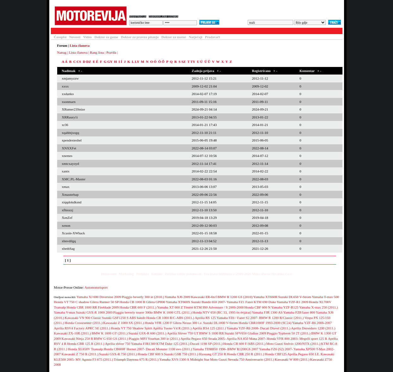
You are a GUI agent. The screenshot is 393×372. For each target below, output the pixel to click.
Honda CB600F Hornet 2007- (124, 349)
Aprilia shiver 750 (117, 343)
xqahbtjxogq (70, 133)
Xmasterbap (70, 194)
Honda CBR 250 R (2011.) (245, 354)
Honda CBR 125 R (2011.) (85, 343)
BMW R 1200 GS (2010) (234, 297)
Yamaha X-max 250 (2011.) (318, 307)
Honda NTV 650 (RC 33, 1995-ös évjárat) (221, 312)
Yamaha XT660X (178, 302)
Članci (78, 31)
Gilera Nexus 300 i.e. (188, 323)
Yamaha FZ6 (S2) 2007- (276, 349)
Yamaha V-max (65, 312)
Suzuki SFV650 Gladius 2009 (245, 333)
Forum (134, 31)
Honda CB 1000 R (132, 302)
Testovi (58, 31)
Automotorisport (96, 287)
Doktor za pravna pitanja (140, 37)
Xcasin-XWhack (73, 233)
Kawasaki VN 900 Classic (83, 318)
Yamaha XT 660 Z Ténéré (175, 307)
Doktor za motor (173, 37)
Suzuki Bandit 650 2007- (208, 302)
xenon (66, 225)
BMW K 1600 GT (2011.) (110, 333)
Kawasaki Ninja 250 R (77, 338)
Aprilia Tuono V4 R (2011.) (172, 328)
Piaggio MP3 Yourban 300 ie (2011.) (154, 338)
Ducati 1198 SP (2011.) (206, 343)
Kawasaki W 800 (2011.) (292, 359)
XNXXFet (69, 148)
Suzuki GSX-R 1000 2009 (94, 312)
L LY (135, 61)
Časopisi (60, 37)
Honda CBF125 (276, 354)
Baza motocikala (106, 31)
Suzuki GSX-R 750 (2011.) (118, 354)
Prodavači (212, 37)
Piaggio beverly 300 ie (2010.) (143, 297)
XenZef (67, 217)
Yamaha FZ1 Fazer (240, 302)
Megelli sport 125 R (313, 338)
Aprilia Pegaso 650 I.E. (303, 354)
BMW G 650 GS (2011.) (111, 338)
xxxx (65, 86)
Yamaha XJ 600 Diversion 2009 (98, 297)
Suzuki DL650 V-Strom (294, 297)
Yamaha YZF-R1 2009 (292, 302)
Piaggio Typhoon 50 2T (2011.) (289, 333)
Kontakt (156, 274)
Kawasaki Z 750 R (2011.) (80, 354)
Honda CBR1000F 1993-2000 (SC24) (265, 323)
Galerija (155, 31)
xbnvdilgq (69, 241)
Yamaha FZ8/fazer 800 (299, 312)
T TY (191, 61)
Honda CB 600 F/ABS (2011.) (244, 343)
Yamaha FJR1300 (143, 343)
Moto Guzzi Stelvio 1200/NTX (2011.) (293, 343)
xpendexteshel (72, 140)
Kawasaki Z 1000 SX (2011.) (123, 323)
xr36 (65, 125)
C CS (77, 61)
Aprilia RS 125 (205, 318)
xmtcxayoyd (70, 163)
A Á (65, 61)
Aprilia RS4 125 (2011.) (209, 328)
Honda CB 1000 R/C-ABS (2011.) (170, 318)
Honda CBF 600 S (150, 354)
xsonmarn (69, 102)
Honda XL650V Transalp (85, 349)
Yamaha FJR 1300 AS (267, 312)
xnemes (67, 156)
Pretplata (142, 274)
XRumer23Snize (73, 109)
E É (95, 61)
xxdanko (68, 94)
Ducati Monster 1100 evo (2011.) (169, 349)
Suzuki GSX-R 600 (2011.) (147, 333)
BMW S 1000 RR (211, 333)
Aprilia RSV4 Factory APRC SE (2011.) (82, 328)
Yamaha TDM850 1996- (210, 349)
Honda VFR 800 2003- (283, 338)
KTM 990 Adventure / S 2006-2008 (219, 307)
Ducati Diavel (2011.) (275, 328)
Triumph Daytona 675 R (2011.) (136, 359)
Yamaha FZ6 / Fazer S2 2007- (237, 318)
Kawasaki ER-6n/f (204, 297)
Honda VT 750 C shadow (71, 302)
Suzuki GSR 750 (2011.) (181, 354)
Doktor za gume (106, 37)
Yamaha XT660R (265, 297)
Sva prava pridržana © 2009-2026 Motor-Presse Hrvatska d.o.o (248, 274)
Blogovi (177, 31)
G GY (108, 61)
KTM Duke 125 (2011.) (173, 343)
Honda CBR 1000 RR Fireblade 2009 (93, 307)
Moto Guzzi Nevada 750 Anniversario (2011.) (242, 359)
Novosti (74, 37)
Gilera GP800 (155, 302)
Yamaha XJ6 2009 (177, 297)
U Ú (200, 61)
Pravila (111, 52)
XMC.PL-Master (74, 179)
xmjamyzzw (70, 78)
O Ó (153, 61)
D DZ (87, 61)
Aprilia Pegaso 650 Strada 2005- (203, 338)
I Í (120, 61)
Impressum (109, 274)
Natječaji (196, 37)
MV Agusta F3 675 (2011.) (94, 359)
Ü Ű (207, 61)
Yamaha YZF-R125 (285, 307)
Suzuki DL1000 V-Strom (220, 323)
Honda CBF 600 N (257, 307)
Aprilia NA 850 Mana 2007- (246, 338)
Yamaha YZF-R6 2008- (243, 328)
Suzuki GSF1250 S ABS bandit (124, 318)
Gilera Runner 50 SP (104, 302)
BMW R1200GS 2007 (242, 349)
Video (87, 37)
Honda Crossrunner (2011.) (83, 323)
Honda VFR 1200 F (158, 323)
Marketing (126, 274)
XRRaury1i (70, 117)
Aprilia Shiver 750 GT (182, 333)
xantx (66, 171)
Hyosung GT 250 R (212, 354)
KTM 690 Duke (265, 302)
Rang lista (97, 52)
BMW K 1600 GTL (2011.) (173, 312)
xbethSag (68, 248)
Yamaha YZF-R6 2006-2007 (312, 323)
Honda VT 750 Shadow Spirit (131, 328)
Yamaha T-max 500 (325, 297)
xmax (66, 187)
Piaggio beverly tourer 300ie (133, 312)
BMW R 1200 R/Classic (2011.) (281, 318)
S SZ (181, 61)
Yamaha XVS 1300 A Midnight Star (184, 359)
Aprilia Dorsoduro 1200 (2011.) (313, 328)
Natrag (62, 52)
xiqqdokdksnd (72, 202)
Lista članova (78, 52)
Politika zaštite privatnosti (183, 274)
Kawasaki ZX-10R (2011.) (72, 333)
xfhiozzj (67, 210)
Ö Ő (161, 61)
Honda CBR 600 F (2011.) (137, 307)
